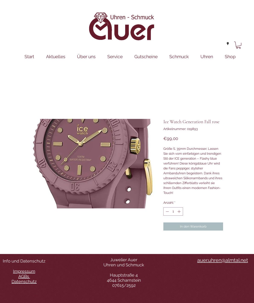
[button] (238, 45)
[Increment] (179, 211)
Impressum (24, 271)
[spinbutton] (173, 211)
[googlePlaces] (228, 44)
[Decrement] (167, 211)
